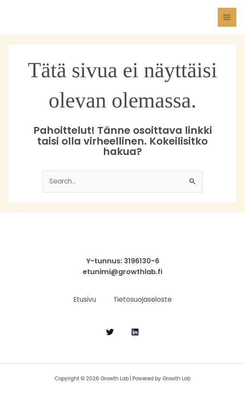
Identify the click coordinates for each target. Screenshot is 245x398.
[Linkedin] (135, 332)
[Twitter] (110, 332)
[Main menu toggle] (227, 17)
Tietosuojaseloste (142, 299)
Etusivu (85, 299)
